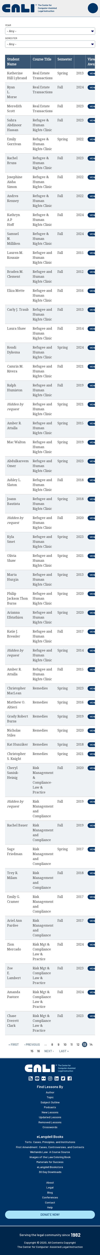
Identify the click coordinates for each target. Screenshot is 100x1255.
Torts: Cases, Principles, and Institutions (50, 1142)
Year (8, 25)
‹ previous (32, 1044)
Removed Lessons (50, 1122)
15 (32, 1051)
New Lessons (50, 1112)
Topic (50, 1097)
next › (49, 1051)
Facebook (70, 1078)
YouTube (37, 1078)
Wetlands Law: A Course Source (50, 1152)
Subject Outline (50, 1102)
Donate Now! (50, 1214)
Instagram (50, 1078)
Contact (50, 1202)
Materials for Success (50, 1162)
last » (64, 1051)
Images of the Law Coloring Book (50, 1157)
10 (65, 1044)
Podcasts (50, 1107)
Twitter (63, 1078)
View (92, 73)
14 (91, 1044)
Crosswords (50, 1127)
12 (78, 1044)
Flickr (44, 1078)
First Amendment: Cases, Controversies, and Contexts (50, 1147)
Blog (50, 1192)
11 (72, 1044)
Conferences (50, 1197)
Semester (11, 38)
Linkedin (57, 1078)
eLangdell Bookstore (50, 1167)
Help (50, 1207)
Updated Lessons (50, 1117)
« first (14, 1044)
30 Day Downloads (50, 1172)
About (50, 1182)
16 (38, 1051)
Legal (50, 1187)
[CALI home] (29, 8)
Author (50, 1092)
